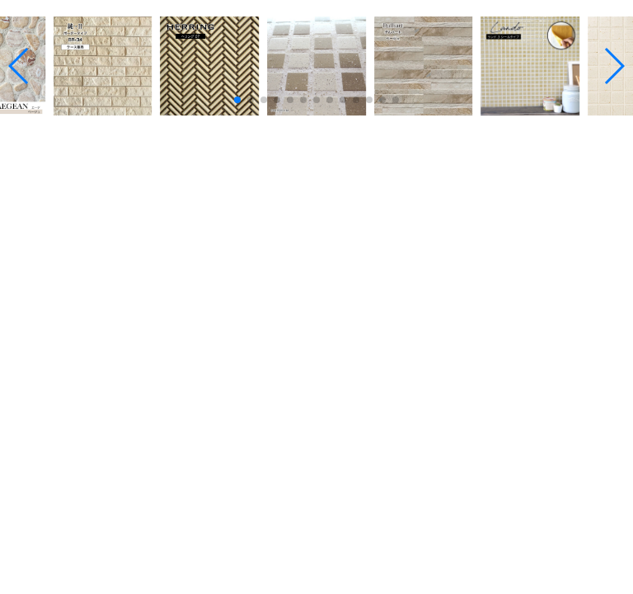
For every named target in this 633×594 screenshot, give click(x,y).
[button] (237, 100)
